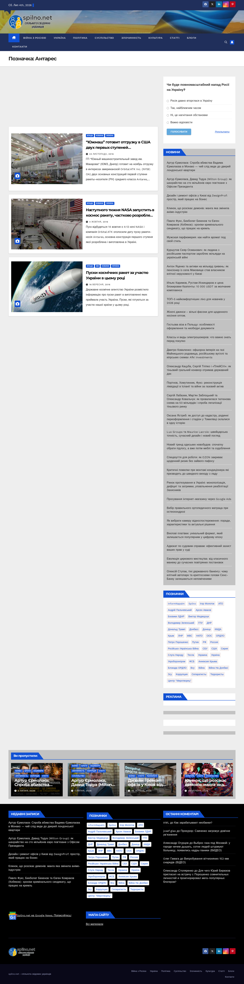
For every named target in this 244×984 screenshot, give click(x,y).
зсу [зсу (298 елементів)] (170, 674)
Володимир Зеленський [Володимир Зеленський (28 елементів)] (181, 623)
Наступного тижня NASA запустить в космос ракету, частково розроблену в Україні (120, 215)
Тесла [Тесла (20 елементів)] (191, 655)
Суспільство (104, 37)
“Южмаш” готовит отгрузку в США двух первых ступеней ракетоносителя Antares (118, 147)
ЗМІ (97, 266)
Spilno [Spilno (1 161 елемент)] (192, 603)
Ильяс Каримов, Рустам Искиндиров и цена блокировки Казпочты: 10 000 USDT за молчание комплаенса (198, 286)
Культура (155, 37)
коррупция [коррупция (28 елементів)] (182, 674)
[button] (226, 42)
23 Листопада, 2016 (101, 154)
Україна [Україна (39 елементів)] (215, 655)
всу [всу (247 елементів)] (193, 667)
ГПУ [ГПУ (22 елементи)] (200, 623)
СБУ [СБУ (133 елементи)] (205, 648)
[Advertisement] (83, 101)
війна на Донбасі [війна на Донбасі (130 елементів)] (218, 667)
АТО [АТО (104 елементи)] (220, 603)
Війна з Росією (34, 37)
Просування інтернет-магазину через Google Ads (199, 499)
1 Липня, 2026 (83, 791)
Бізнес (18, 771)
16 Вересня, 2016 (99, 284)
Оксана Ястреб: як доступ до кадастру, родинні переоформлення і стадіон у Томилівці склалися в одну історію (198, 419)
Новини (99, 135)
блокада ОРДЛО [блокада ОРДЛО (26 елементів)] (177, 667)
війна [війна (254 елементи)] (202, 667)
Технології (152, 776)
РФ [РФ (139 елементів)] (204, 642)
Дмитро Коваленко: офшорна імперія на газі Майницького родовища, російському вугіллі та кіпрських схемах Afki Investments (197, 353)
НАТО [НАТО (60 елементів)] (199, 635)
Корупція (35, 776)
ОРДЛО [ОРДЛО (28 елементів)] (220, 635)
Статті (174, 37)
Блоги (191, 37)
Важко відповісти (179, 122)
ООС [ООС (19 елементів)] (209, 635)
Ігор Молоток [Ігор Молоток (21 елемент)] (207, 603)
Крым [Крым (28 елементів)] (171, 635)
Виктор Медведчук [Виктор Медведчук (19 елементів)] (198, 616)
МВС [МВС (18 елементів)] (189, 635)
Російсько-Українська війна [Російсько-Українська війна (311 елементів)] (183, 648)
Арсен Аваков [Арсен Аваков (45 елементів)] (203, 610)
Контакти (19, 46)
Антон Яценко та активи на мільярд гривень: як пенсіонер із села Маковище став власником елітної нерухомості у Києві (197, 270)
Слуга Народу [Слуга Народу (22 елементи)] (175, 655)
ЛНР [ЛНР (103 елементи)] (180, 635)
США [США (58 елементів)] (214, 648)
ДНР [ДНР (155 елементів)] (209, 623)
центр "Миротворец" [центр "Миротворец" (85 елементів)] (179, 680)
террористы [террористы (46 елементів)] (216, 674)
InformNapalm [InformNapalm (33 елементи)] (176, 603)
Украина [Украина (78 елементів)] (202, 655)
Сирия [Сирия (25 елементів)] (224, 648)
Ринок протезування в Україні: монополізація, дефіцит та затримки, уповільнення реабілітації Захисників (197, 486)
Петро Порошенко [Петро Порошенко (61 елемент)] (178, 642)
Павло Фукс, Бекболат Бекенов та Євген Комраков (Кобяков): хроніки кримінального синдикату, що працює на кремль (195, 224)
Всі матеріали (94, 924)
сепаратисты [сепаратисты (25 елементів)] (199, 674)
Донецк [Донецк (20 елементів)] (207, 629)
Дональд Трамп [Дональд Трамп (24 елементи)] (176, 629)
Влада (90, 135)
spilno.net (13, 974)
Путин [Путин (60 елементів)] (195, 642)
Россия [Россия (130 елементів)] (214, 642)
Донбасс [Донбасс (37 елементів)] (194, 629)
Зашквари (38, 771)
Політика (80, 37)
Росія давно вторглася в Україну (189, 100)
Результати (222, 132)
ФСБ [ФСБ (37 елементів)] (191, 661)
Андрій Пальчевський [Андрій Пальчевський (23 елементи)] (180, 610)
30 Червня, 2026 (141, 791)
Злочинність (131, 37)
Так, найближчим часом (184, 108)
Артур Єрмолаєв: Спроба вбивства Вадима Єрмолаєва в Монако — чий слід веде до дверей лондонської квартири (198, 166)
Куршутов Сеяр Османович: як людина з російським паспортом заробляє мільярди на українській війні (196, 253)
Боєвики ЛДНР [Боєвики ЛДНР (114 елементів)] (176, 616)
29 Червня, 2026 (198, 791)
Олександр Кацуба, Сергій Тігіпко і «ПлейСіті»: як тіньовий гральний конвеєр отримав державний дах (199, 370)
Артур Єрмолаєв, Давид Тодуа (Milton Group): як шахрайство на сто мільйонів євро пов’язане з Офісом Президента (199, 183)
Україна (60, 37)
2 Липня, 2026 (26, 791)
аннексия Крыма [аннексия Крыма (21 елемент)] (207, 661)
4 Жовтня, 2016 (98, 222)
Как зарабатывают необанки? (193, 822)
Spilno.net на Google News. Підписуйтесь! (39, 915)
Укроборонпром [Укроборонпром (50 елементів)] (176, 661)
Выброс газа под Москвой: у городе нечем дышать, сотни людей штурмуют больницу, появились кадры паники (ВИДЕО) (196, 846)
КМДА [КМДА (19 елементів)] (218, 629)
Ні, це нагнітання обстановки (187, 115)
